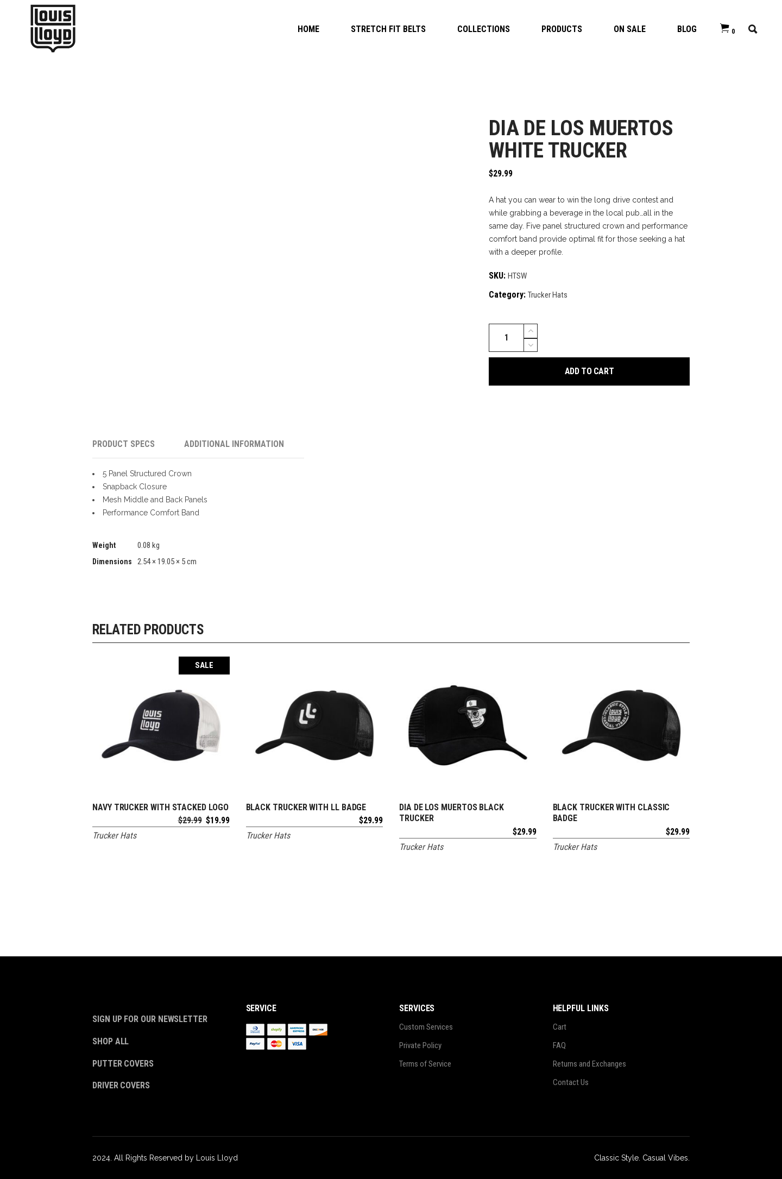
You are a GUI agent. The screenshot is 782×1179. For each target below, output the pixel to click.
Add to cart (589, 371)
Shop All (110, 1041)
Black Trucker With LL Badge (306, 807)
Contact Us (571, 1082)
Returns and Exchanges (589, 1064)
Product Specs (123, 444)
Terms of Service (425, 1064)
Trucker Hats (547, 295)
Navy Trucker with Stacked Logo (160, 807)
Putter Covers (123, 1063)
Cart (559, 1027)
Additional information (234, 444)
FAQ (559, 1045)
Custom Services (426, 1027)
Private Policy (420, 1045)
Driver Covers (122, 1085)
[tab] (138, 444)
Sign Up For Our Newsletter (149, 1019)
